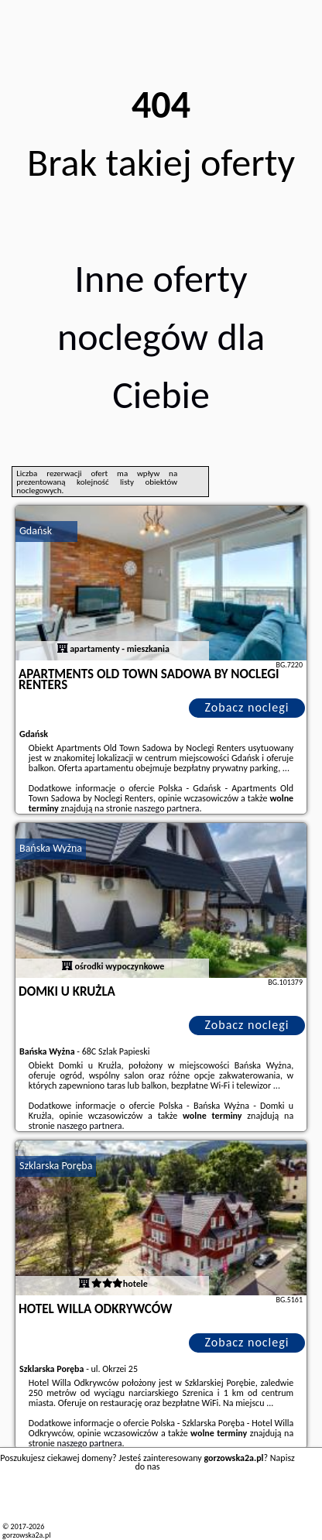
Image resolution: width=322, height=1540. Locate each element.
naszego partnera (167, 808)
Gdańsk (35, 530)
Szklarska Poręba (55, 1165)
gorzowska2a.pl (26, 1535)
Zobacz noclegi (247, 707)
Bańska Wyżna (50, 848)
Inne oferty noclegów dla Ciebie (161, 336)
